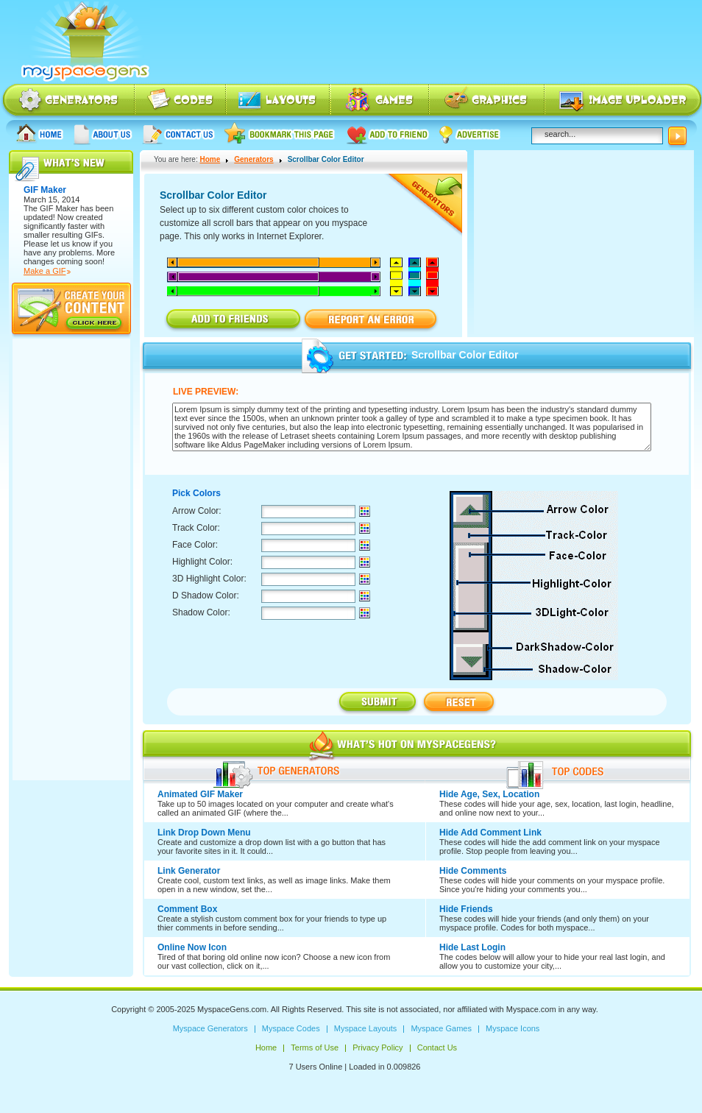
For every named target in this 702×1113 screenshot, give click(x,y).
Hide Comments (472, 871)
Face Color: (195, 545)
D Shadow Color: (205, 595)
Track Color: (196, 528)
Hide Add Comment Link (490, 832)
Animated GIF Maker (200, 794)
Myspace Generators (67, 101)
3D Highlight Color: (209, 578)
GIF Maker (59, 208)
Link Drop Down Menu (204, 832)
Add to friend (387, 133)
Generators (253, 159)
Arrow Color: (196, 511)
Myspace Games (379, 101)
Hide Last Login (472, 947)
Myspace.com (531, 1009)
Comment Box (187, 909)
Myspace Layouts (278, 101)
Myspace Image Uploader (623, 101)
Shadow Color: (201, 612)
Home (39, 133)
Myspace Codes (181, 101)
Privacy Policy (377, 1047)
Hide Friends (466, 909)
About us (103, 133)
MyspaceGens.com (231, 1009)
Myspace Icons (487, 101)
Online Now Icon (192, 947)
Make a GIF (44, 270)
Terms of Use (314, 1047)
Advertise (470, 133)
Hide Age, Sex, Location (489, 794)
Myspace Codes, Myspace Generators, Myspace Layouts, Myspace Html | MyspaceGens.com (84, 41)
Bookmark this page (280, 133)
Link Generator (188, 871)
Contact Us (178, 133)
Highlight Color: (202, 561)
